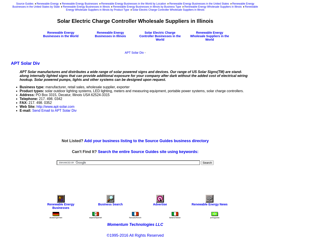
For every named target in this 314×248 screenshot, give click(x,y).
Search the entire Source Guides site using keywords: (148, 152)
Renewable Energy (48, 3)
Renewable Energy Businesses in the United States (199, 3)
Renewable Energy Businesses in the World (60, 34)
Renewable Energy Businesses (80, 3)
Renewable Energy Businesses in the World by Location (133, 3)
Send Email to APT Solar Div (54, 110)
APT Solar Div (134, 52)
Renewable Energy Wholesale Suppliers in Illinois (213, 6)
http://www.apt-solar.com (55, 106)
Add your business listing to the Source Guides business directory (146, 141)
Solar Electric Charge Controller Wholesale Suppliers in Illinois (168, 9)
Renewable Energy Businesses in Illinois (86, 6)
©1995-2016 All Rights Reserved (135, 235)
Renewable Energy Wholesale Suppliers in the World (209, 36)
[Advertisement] (90, 126)
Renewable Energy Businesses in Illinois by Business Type (147, 6)
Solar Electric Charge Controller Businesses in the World (160, 36)
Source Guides (24, 3)
